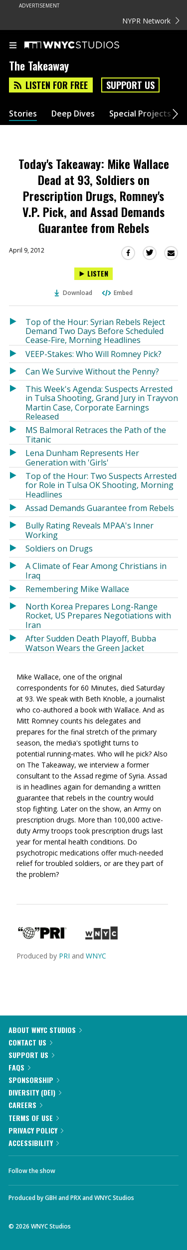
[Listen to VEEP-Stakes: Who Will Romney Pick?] (17, 354)
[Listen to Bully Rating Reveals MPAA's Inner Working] (17, 528)
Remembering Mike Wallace (77, 589)
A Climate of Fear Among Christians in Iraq (96, 570)
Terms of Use (33, 1117)
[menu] (12, 46)
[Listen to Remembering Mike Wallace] (17, 589)
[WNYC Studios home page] (84, 45)
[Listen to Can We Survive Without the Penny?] (17, 371)
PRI (64, 955)
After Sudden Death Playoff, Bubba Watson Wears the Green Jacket (90, 642)
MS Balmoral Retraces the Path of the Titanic (95, 434)
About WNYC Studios (45, 1029)
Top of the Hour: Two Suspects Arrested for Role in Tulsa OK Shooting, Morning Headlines (101, 484)
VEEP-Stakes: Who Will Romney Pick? (93, 354)
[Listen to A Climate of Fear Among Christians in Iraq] (17, 569)
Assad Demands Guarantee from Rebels (99, 508)
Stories (23, 113)
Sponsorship (33, 1079)
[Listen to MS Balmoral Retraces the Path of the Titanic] (17, 433)
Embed (117, 292)
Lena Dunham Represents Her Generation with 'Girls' (82, 457)
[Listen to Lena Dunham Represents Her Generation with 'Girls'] (17, 455)
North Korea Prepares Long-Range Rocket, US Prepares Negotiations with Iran (98, 615)
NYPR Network (151, 21)
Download (73, 292)
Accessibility (33, 1143)
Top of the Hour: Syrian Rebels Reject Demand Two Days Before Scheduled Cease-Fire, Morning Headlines (95, 330)
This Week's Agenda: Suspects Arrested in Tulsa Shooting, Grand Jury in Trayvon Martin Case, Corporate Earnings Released (101, 403)
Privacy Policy (35, 1130)
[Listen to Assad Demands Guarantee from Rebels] (17, 508)
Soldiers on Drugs (59, 548)
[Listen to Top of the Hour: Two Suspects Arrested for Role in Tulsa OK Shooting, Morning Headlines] (17, 483)
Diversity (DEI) (34, 1092)
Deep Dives (73, 113)
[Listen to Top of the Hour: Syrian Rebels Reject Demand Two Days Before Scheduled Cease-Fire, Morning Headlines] (17, 329)
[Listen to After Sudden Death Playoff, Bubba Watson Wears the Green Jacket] (17, 641)
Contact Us (30, 1042)
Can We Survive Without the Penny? (92, 371)
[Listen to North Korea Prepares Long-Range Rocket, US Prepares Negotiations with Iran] (17, 614)
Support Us (130, 85)
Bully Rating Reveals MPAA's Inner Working (89, 530)
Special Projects (140, 113)
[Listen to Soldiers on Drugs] (17, 548)
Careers (25, 1105)
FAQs (19, 1067)
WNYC (96, 955)
